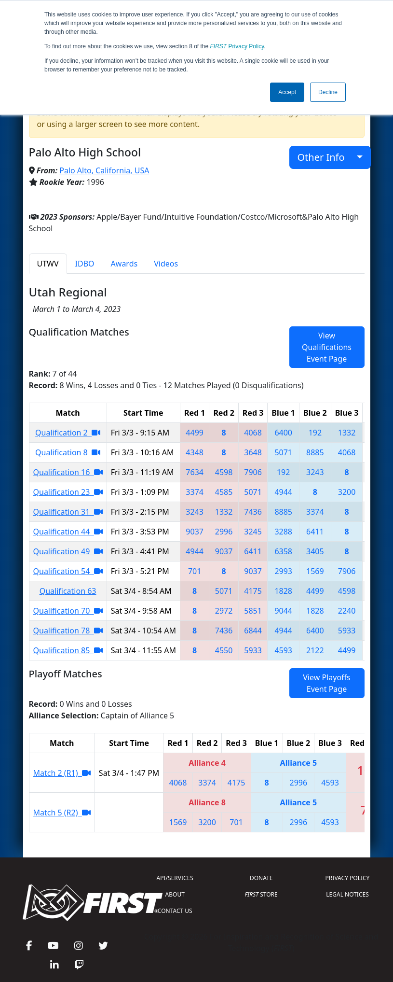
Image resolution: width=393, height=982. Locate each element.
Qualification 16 (68, 472)
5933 (347, 630)
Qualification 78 (68, 630)
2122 (315, 650)
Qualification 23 (68, 492)
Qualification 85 (68, 650)
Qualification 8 (67, 452)
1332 (347, 432)
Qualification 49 (68, 551)
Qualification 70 (68, 610)
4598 (224, 472)
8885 (315, 452)
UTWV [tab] (48, 263)
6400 (283, 432)
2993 (283, 571)
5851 (253, 610)
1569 (315, 571)
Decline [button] (328, 92)
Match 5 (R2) (62, 812)
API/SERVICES (175, 878)
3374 (194, 492)
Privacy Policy (237, 46)
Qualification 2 (67, 432)
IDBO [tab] (85, 263)
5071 (283, 452)
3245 (253, 531)
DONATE (261, 878)
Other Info (326, 157)
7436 (253, 511)
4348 (194, 452)
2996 (224, 531)
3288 (283, 531)
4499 (194, 432)
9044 (283, 610)
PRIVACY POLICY (347, 878)
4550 (224, 650)
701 (194, 571)
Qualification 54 (68, 571)
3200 (347, 492)
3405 (315, 551)
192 (315, 432)
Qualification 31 (68, 511)
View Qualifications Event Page (327, 347)
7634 (194, 472)
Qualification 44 (68, 531)
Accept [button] (287, 92)
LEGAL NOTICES (347, 894)
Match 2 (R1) (62, 773)
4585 (224, 492)
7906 (253, 472)
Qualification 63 (68, 591)
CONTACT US (175, 911)
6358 (283, 551)
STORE (261, 894)
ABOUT (175, 894)
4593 (283, 650)
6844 (253, 630)
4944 (283, 492)
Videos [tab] (166, 263)
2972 (224, 610)
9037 (194, 531)
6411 (315, 531)
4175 (253, 591)
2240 (347, 610)
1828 (283, 591)
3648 (253, 452)
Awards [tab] (124, 263)
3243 (315, 472)
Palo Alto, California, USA (104, 170)
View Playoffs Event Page (326, 683)
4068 (253, 432)
